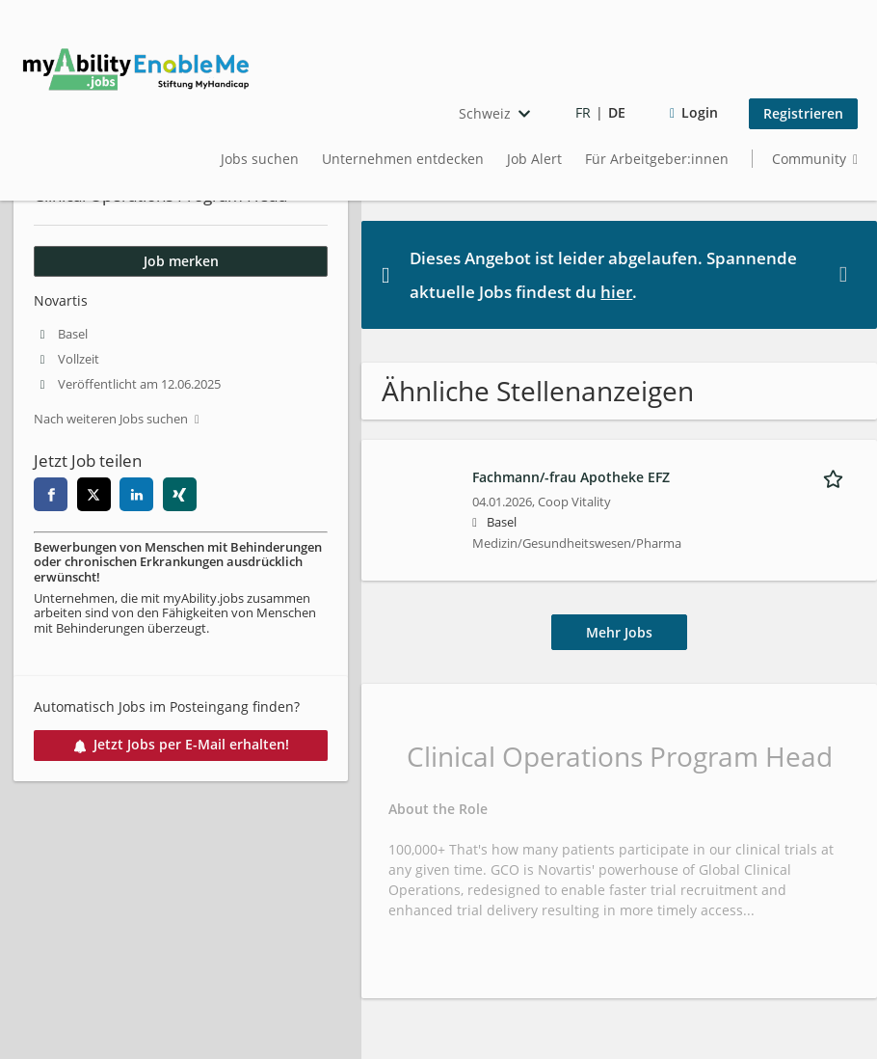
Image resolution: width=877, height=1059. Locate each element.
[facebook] (50, 494)
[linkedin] (136, 494)
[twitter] (94, 494)
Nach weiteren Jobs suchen (111, 419)
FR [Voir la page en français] (583, 112)
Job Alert (534, 158)
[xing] (180, 494)
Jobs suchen (260, 158)
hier (616, 292)
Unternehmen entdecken (403, 158)
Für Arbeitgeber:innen (657, 158)
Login (699, 112)
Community (809, 158)
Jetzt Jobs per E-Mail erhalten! (181, 744)
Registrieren (803, 113)
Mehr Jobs (619, 632)
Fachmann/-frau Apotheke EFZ (571, 477)
